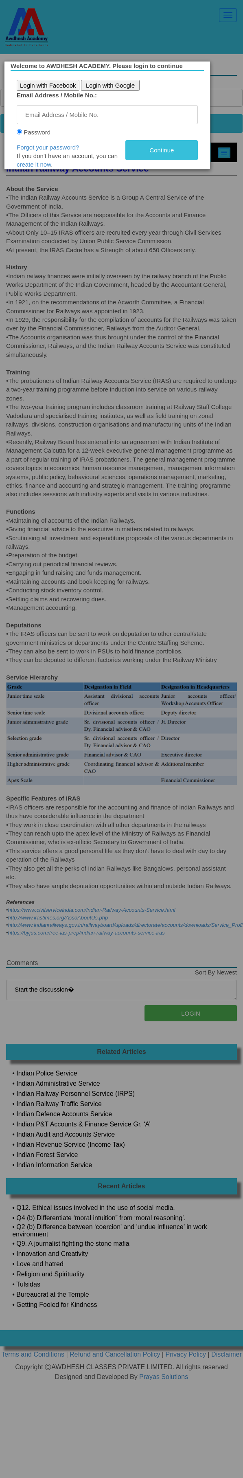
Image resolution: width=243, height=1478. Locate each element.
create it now (36, 164)
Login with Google (112, 85)
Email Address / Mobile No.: (59, 95)
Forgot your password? (50, 147)
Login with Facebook (50, 85)
